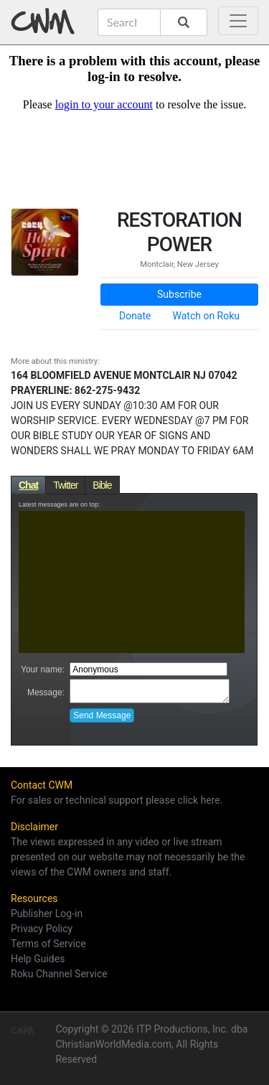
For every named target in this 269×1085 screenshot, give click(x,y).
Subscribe (179, 294)
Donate (135, 315)
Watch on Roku (206, 315)
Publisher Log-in (46, 913)
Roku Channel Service (59, 974)
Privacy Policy (41, 928)
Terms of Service (48, 943)
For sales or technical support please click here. (116, 800)
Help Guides (38, 958)
